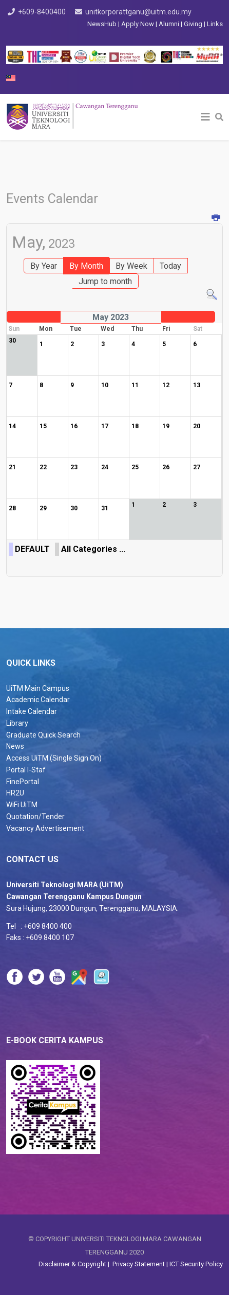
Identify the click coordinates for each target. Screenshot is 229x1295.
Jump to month (105, 281)
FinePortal (22, 782)
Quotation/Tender (35, 816)
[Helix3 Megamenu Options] (205, 117)
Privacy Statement (138, 1264)
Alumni (170, 24)
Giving (193, 24)
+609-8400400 (42, 12)
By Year (43, 266)
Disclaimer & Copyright (73, 1264)
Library (17, 723)
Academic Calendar (38, 699)
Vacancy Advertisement (45, 828)
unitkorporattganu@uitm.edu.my (138, 12)
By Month (86, 266)
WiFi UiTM (21, 805)
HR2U (15, 793)
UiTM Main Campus (37, 688)
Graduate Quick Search (43, 735)
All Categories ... (93, 549)
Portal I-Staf (26, 770)
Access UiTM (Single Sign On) (54, 758)
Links (215, 24)
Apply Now (137, 24)
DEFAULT (32, 549)
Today (170, 266)
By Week (131, 266)
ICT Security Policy (196, 1264)
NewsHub (102, 24)
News (15, 746)
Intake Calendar (31, 711)
